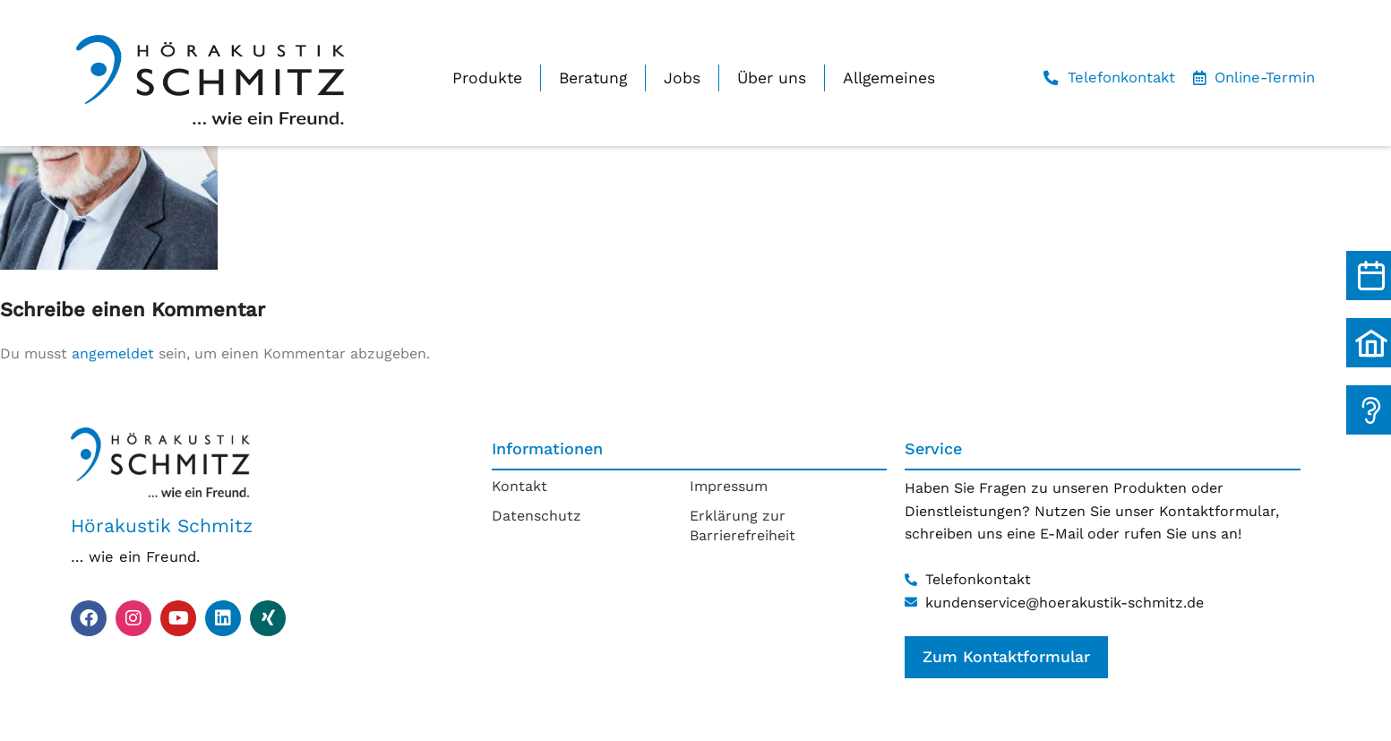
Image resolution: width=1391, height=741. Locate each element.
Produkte (487, 78)
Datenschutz (536, 515)
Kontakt (519, 486)
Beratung (593, 78)
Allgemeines (889, 78)
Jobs (682, 78)
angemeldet (113, 353)
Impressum (729, 486)
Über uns (771, 78)
